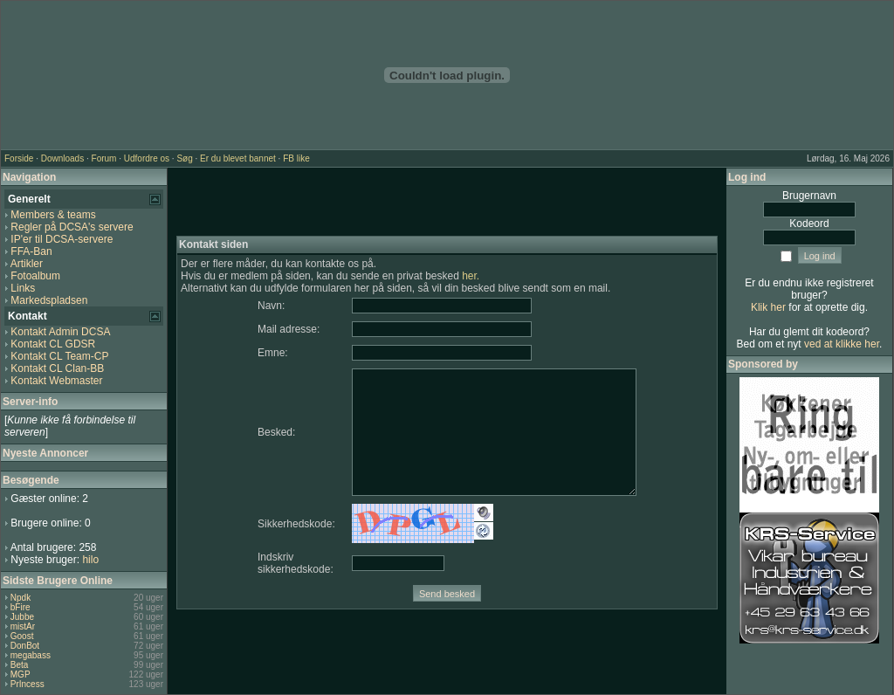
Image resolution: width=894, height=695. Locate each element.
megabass (30, 655)
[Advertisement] (447, 202)
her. (470, 276)
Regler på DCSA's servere (71, 227)
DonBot (24, 645)
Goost (22, 636)
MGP (20, 674)
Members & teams (52, 215)
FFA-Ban (31, 251)
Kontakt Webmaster (56, 381)
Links (22, 288)
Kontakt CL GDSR (52, 344)
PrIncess (27, 684)
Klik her (768, 307)
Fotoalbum (35, 276)
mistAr (22, 626)
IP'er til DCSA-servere (61, 239)
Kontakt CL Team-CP (59, 356)
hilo (90, 560)
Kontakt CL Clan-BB (57, 368)
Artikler (26, 264)
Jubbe (22, 617)
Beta (19, 665)
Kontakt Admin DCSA (60, 332)
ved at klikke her (841, 344)
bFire (20, 607)
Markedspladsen (48, 300)
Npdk (20, 597)
